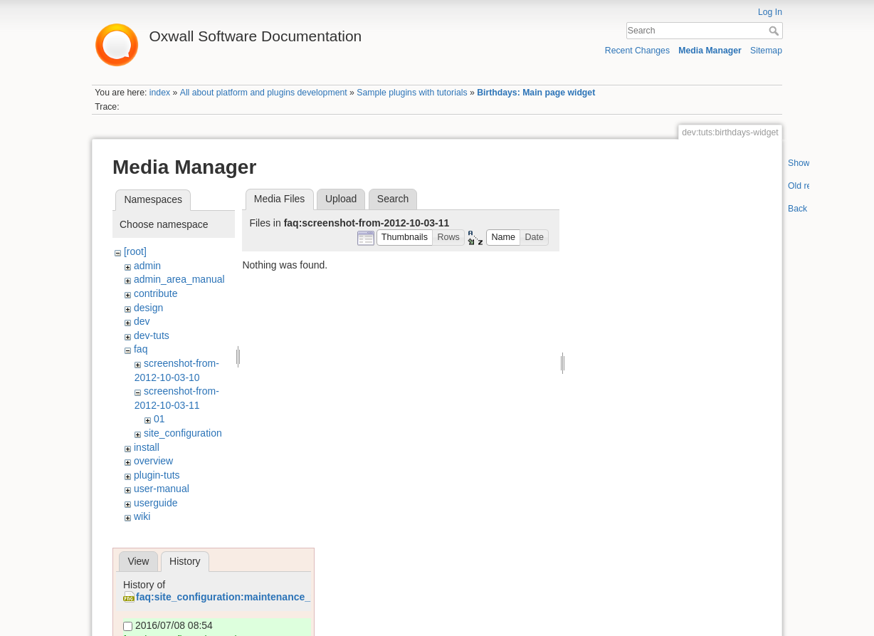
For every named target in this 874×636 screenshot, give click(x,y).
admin (147, 265)
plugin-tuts (157, 475)
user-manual (161, 488)
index (159, 93)
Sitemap (766, 51)
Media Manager (710, 51)
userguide (156, 503)
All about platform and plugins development (263, 93)
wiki (142, 516)
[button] (405, 237)
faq (140, 349)
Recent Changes (637, 51)
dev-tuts (151, 335)
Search (775, 31)
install (146, 447)
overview (153, 460)
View (138, 561)
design (148, 307)
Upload (341, 198)
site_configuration (183, 433)
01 (159, 418)
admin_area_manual (179, 279)
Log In (770, 12)
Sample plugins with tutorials (412, 93)
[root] (135, 251)
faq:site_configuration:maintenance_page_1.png (251, 597)
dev (142, 321)
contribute (155, 293)
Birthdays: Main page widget (536, 93)
